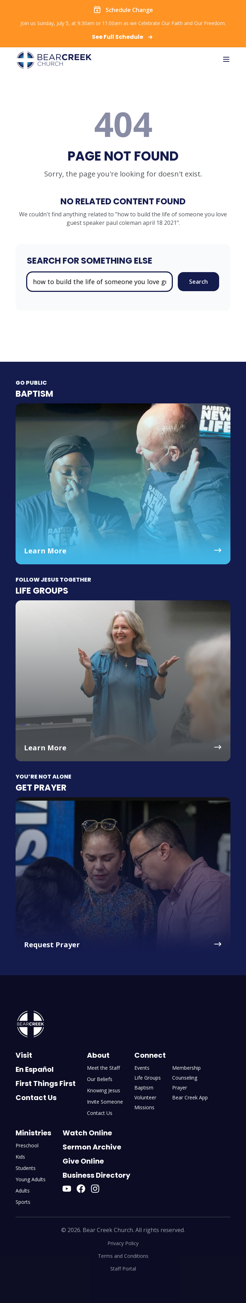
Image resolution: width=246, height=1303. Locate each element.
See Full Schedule (123, 37)
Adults (23, 1190)
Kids (20, 1156)
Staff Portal (123, 1268)
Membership (186, 1067)
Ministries (33, 1133)
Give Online (83, 1161)
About (98, 1055)
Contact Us (36, 1098)
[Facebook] (81, 1188)
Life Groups (147, 1077)
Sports (23, 1202)
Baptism (143, 1087)
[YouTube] (67, 1188)
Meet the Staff (103, 1067)
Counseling (184, 1077)
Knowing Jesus (103, 1090)
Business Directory (96, 1175)
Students (26, 1168)
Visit (24, 1055)
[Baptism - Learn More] (123, 483)
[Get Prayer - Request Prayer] (123, 877)
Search (198, 282)
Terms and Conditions (123, 1256)
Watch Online (87, 1133)
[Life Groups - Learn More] (123, 680)
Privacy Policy (123, 1243)
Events (142, 1067)
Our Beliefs (99, 1079)
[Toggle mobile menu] (226, 59)
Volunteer (145, 1097)
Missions (144, 1107)
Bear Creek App (190, 1097)
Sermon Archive (92, 1147)
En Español (35, 1069)
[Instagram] (95, 1188)
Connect (150, 1055)
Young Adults (31, 1179)
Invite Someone (105, 1101)
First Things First (46, 1083)
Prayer (179, 1087)
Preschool (27, 1145)
